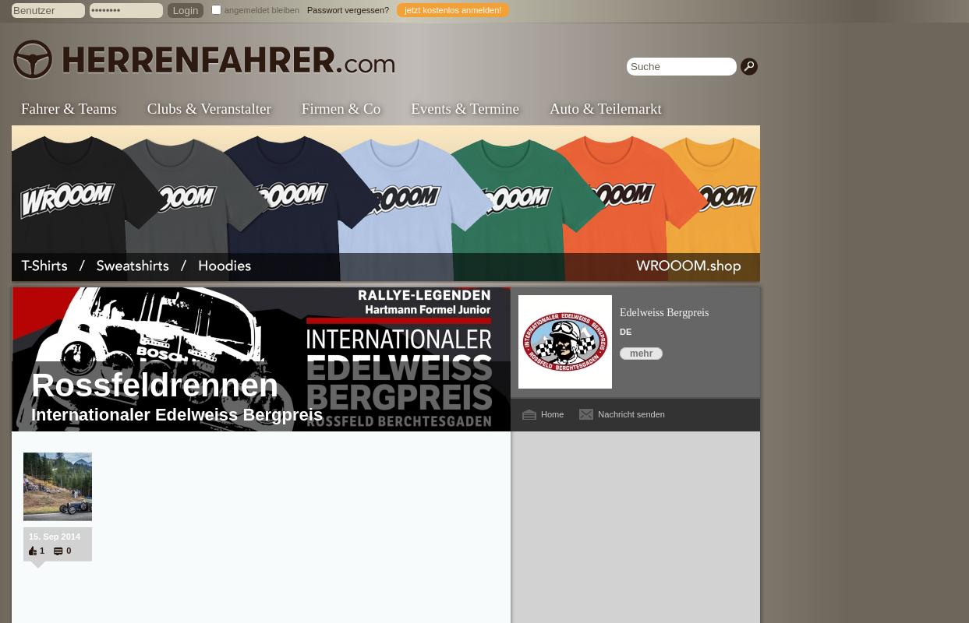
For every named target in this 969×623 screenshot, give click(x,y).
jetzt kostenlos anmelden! (453, 10)
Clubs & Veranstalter (209, 108)
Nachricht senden (631, 414)
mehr (641, 353)
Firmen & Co (341, 108)
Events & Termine (465, 108)
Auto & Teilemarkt (606, 108)
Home (552, 414)
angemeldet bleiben (262, 10)
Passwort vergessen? (348, 10)
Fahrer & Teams (69, 108)
